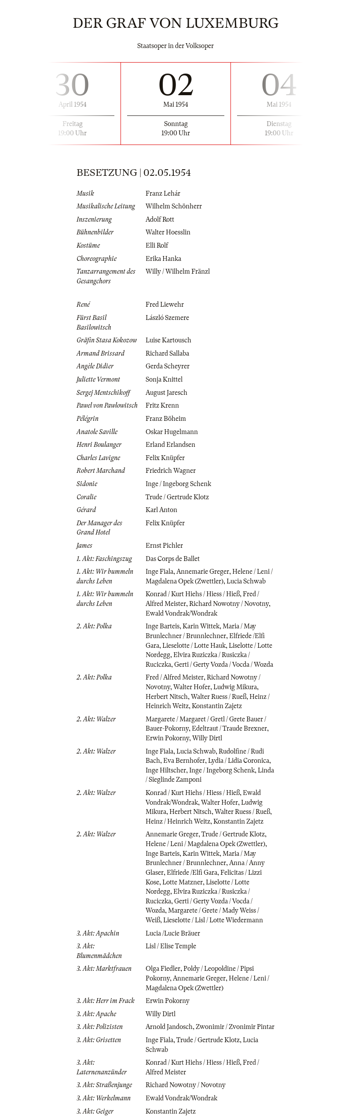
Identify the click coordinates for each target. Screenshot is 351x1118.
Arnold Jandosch (169, 1026)
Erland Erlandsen (170, 444)
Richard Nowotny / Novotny (229, 603)
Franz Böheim (166, 418)
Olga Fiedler (163, 968)
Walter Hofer (191, 687)
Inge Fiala (159, 571)
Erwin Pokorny (167, 738)
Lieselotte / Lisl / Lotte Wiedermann (213, 920)
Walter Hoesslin (168, 232)
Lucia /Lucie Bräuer (173, 933)
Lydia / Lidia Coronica (238, 760)
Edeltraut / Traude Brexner (229, 728)
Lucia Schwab (246, 581)
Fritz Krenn (162, 405)
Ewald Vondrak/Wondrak (181, 613)
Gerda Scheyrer (168, 366)
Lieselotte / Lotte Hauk (194, 645)
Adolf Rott (160, 219)
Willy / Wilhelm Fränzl (178, 271)
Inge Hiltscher (166, 770)
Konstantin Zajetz (217, 705)
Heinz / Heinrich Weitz (178, 821)
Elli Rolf (157, 245)
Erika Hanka (163, 258)
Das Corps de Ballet (173, 558)
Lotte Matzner (182, 882)
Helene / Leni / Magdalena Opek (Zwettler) (205, 843)
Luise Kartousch (168, 340)
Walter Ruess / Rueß (218, 696)
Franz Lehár (163, 193)
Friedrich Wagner (171, 470)
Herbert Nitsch (167, 696)
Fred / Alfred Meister (175, 677)
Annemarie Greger (202, 571)
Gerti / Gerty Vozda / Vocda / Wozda (223, 664)
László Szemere (167, 317)
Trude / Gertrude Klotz (177, 497)
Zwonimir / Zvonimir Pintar (235, 1026)
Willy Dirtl (207, 738)
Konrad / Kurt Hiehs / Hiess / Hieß (193, 594)
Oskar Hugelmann (172, 431)
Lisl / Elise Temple (171, 946)
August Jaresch (166, 392)
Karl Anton (161, 509)
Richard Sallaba (167, 353)
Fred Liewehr (165, 304)
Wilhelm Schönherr (174, 206)
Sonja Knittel (164, 379)
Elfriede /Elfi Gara (192, 872)
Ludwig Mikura (235, 687)
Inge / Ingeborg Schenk (178, 483)
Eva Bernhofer (184, 760)
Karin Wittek (201, 626)
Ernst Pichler (164, 545)
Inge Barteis (162, 626)
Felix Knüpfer (165, 457)
